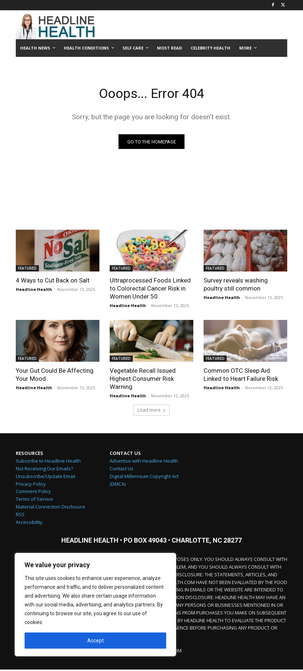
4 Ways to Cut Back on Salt (53, 281)
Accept (95, 640)
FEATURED (27, 269)
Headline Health (34, 290)
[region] (95, 604)
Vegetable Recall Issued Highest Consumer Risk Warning (143, 380)
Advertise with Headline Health (144, 462)
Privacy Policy (31, 485)
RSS (20, 515)
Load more (152, 411)
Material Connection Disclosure (50, 507)
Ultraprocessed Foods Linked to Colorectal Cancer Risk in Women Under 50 (150, 290)
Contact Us (122, 469)
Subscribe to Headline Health (48, 462)
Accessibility (29, 523)
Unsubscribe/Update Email (45, 477)
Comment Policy (33, 492)
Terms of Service (34, 500)
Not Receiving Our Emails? (44, 469)
